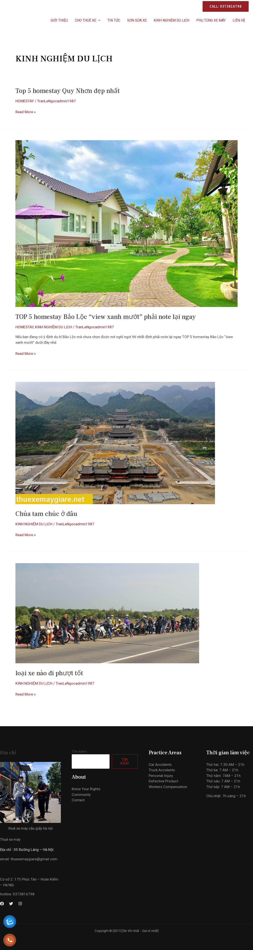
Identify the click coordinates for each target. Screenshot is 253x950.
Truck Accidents (162, 770)
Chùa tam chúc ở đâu (46, 514)
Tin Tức (113, 20)
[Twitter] (11, 904)
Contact (78, 800)
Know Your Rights (86, 789)
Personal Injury (161, 775)
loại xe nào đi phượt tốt (49, 673)
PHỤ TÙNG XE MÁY (211, 20)
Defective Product (163, 781)
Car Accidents (160, 764)
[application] (98, 20)
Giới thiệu (59, 20)
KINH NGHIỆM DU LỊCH (171, 20)
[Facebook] (2, 904)
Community (81, 794)
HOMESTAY (24, 101)
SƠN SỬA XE (137, 20)
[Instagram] (20, 904)
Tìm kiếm (79, 751)
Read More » (25, 112)
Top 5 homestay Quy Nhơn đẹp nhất (67, 91)
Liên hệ (239, 20)
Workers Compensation (168, 787)
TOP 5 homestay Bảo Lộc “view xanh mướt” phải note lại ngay (105, 317)
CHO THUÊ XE (87, 20)
